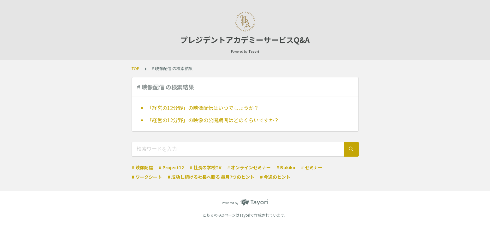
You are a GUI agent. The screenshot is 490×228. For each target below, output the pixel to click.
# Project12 (171, 167)
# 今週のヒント (275, 177)
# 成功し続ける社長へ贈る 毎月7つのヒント (211, 177)
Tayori (244, 215)
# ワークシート (147, 177)
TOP (135, 68)
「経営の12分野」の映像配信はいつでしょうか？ (203, 107)
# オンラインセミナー (249, 167)
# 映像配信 (142, 167)
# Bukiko (285, 167)
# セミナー (311, 167)
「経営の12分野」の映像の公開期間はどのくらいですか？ (213, 120)
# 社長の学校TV (205, 167)
